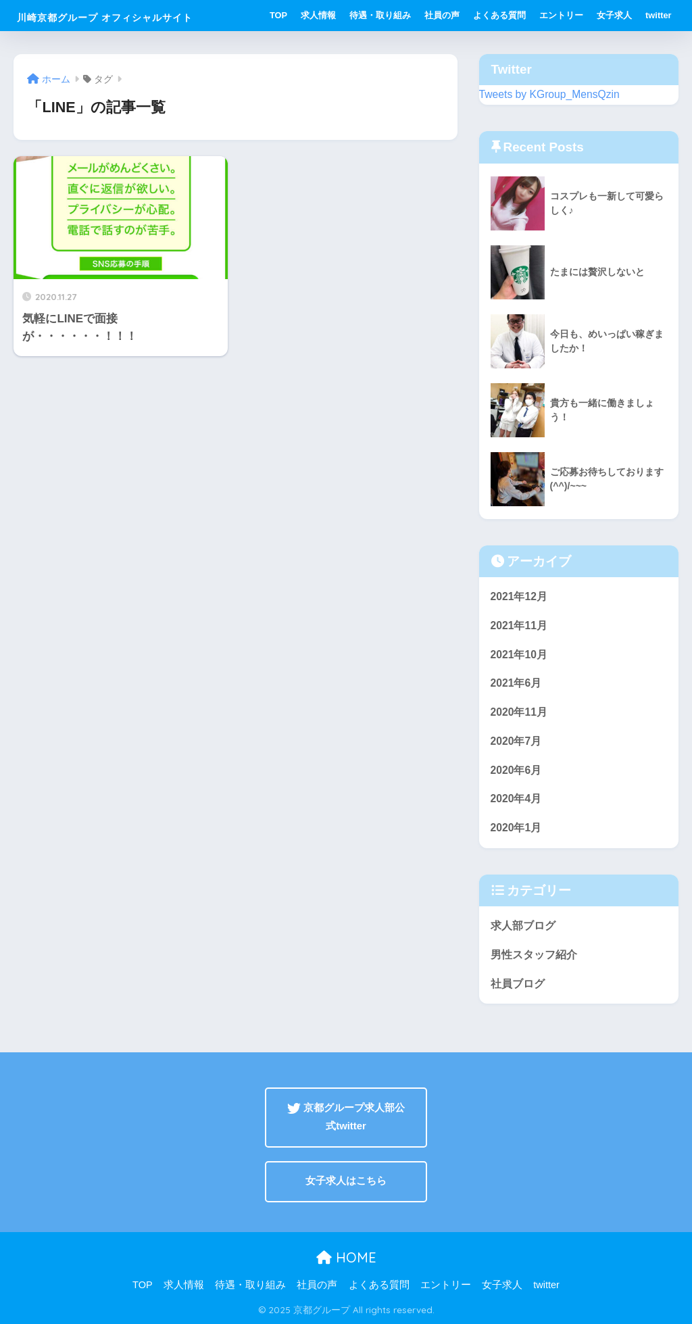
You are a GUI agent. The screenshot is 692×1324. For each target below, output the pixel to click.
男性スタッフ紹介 (534, 954)
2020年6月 (516, 770)
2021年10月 (519, 654)
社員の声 (442, 15)
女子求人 (614, 15)
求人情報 (318, 15)
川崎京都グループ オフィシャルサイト (105, 17)
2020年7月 (516, 741)
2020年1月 (516, 827)
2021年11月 (519, 625)
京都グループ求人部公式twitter (346, 1116)
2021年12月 (519, 596)
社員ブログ (518, 983)
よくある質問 (499, 15)
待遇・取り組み (380, 15)
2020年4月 (516, 798)
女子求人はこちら (346, 1180)
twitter (658, 15)
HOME (346, 1257)
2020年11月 (519, 712)
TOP (278, 15)
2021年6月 (516, 683)
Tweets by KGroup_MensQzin (549, 94)
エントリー (561, 15)
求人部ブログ (523, 925)
